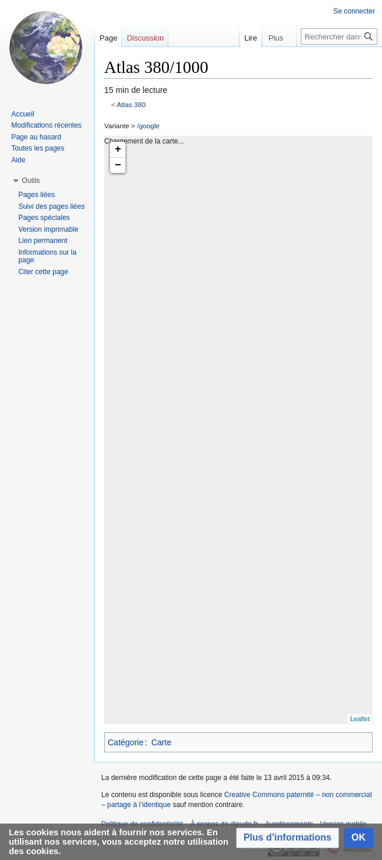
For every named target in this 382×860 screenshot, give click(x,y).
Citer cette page (43, 272)
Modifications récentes (46, 125)
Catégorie (126, 742)
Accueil (22, 114)
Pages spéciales (43, 218)
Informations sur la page (47, 256)
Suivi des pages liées (51, 206)
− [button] (118, 165)
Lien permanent (42, 240)
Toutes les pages (37, 148)
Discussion (145, 38)
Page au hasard (36, 137)
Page (108, 38)
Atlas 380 (131, 104)
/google (148, 125)
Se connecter (354, 11)
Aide (18, 160)
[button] (287, 838)
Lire (237, 38)
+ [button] (118, 149)
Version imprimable (48, 229)
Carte (161, 742)
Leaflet (360, 718)
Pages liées (36, 195)
